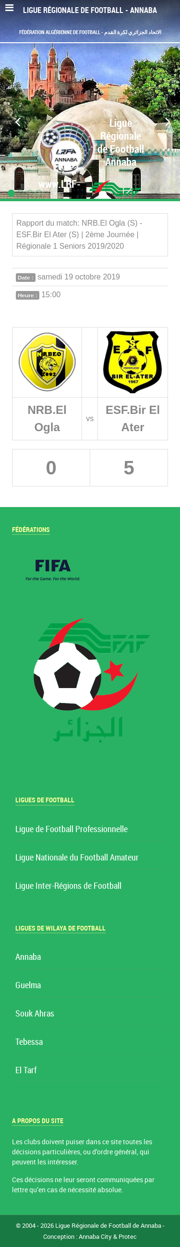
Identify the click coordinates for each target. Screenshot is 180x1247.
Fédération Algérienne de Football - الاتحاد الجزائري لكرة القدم (90, 32)
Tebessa (29, 1042)
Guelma (28, 986)
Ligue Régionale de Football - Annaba (90, 10)
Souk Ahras (34, 1014)
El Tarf (25, 1070)
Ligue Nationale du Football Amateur (77, 858)
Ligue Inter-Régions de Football (68, 886)
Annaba (28, 957)
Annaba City (95, 1236)
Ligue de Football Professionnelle (71, 829)
